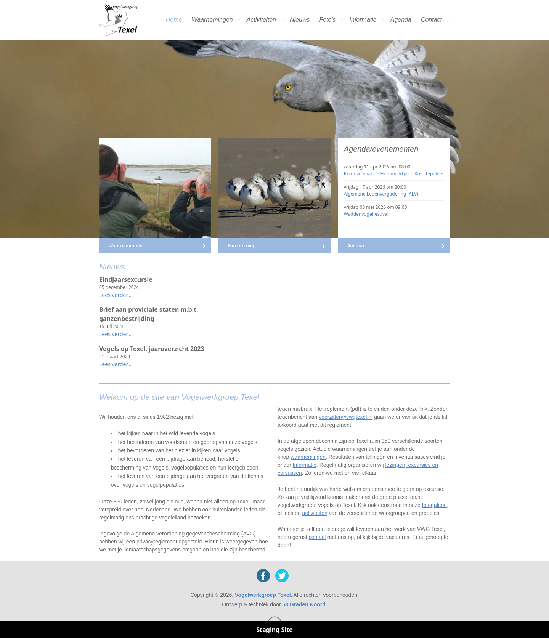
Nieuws (300, 19)
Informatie (363, 19)
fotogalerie (434, 505)
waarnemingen (308, 457)
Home (174, 19)
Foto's (327, 19)
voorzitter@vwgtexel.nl (345, 417)
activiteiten (314, 513)
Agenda (400, 19)
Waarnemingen (212, 19)
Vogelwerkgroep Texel (263, 595)
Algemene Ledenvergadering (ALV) (381, 194)
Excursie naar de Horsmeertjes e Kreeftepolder (394, 173)
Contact (431, 19)
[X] (282, 575)
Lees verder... (115, 294)
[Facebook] (263, 575)
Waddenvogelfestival (366, 214)
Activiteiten (261, 19)
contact (317, 537)
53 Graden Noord (304, 604)
